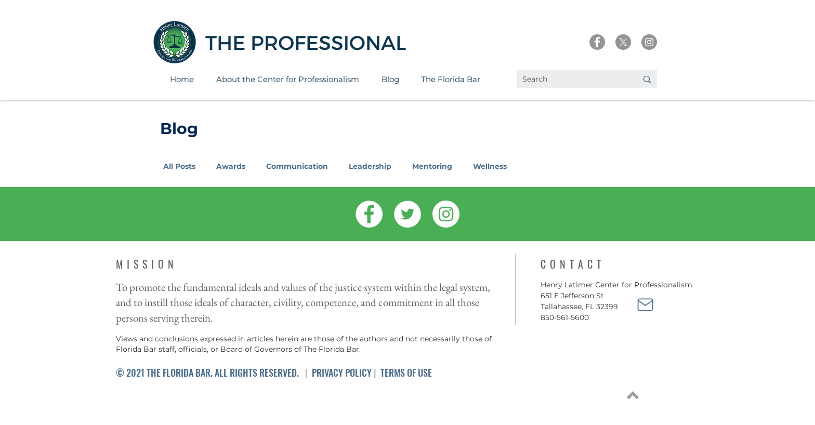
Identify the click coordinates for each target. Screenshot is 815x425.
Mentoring (432, 166)
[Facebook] (597, 42)
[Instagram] (649, 42)
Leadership (370, 166)
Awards (230, 166)
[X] (623, 42)
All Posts (179, 166)
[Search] (572, 79)
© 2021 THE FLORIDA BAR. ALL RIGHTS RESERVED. (207, 372)
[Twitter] (407, 214)
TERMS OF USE (406, 372)
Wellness (490, 166)
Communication (297, 166)
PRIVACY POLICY (342, 372)
